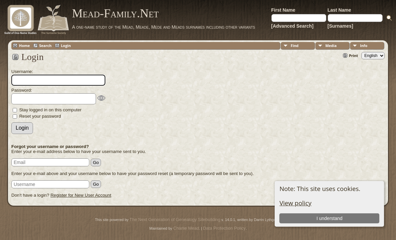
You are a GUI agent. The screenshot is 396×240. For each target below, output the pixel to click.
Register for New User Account (80, 195)
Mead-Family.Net (115, 13)
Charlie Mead (186, 228)
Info (363, 45)
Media (331, 45)
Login (66, 45)
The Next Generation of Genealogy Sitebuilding (175, 219)
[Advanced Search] (292, 26)
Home (24, 45)
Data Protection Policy (224, 228)
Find (295, 45)
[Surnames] (340, 26)
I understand (329, 218)
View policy (295, 203)
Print (353, 55)
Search (45, 45)
